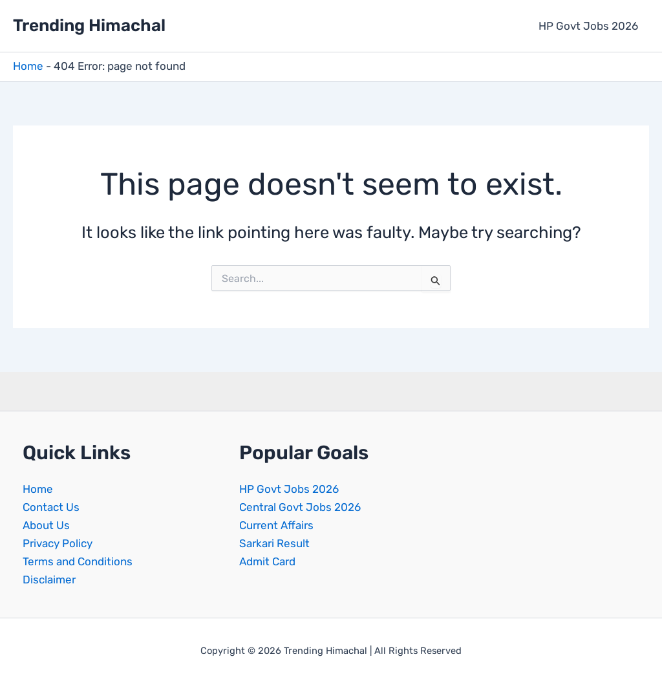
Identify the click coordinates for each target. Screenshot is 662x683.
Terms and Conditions (78, 561)
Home (28, 66)
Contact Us (51, 507)
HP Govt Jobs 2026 (588, 25)
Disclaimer (49, 579)
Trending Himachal (89, 26)
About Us (46, 525)
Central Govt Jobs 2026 (300, 507)
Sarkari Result (274, 543)
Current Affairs (276, 525)
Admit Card (267, 561)
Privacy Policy (57, 543)
